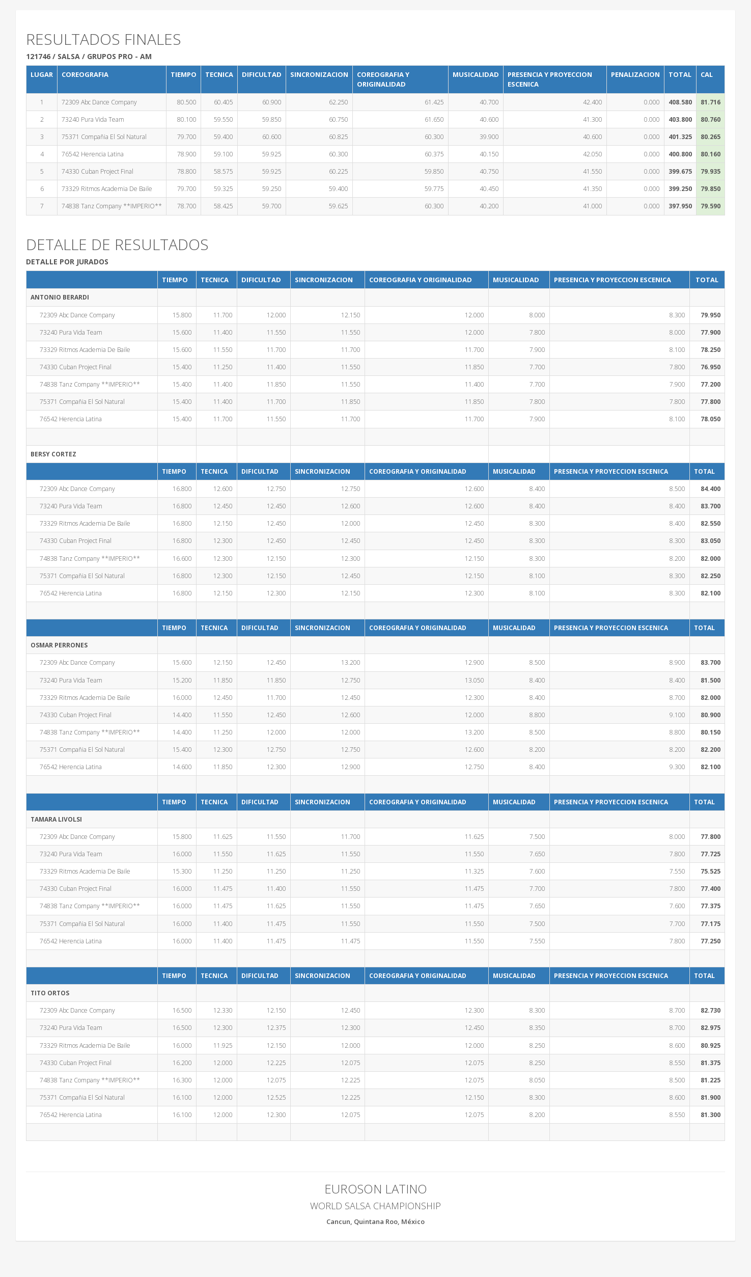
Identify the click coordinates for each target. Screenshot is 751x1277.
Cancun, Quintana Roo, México (375, 1221)
